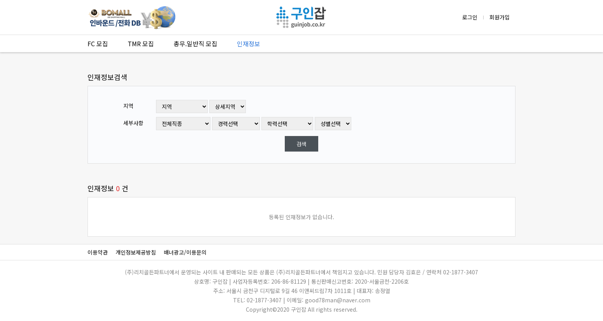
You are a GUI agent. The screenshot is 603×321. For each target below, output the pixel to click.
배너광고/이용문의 (185, 252)
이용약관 (98, 252)
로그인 (469, 17)
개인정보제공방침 (136, 252)
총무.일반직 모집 (195, 43)
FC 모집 (98, 43)
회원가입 (499, 17)
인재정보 (248, 43)
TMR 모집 (141, 43)
